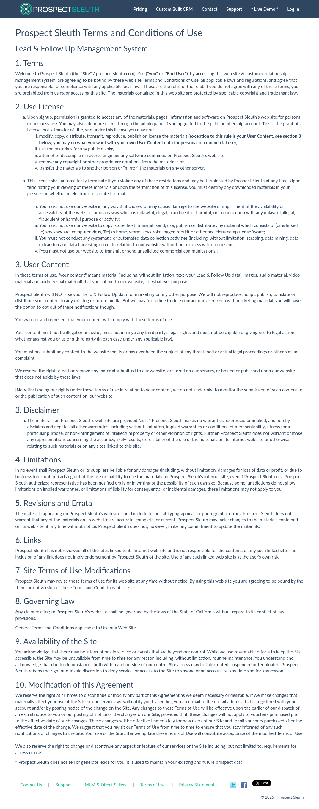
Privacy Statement (196, 784)
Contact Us (31, 784)
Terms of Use (153, 784)
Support (63, 784)
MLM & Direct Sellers (106, 784)
